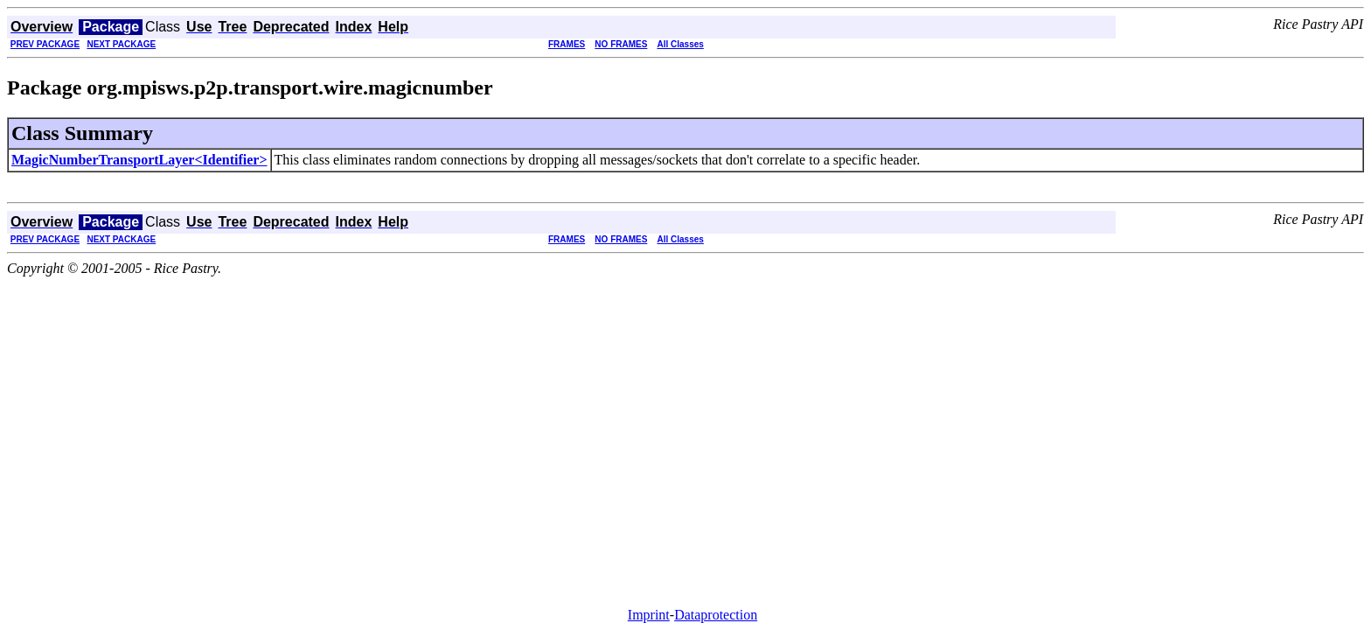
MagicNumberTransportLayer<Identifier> (139, 159)
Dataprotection (715, 614)
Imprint (649, 614)
